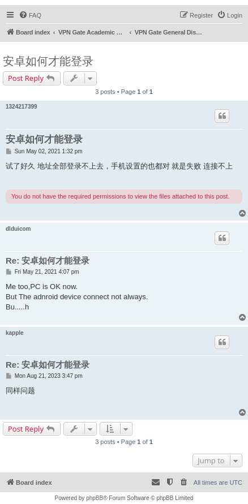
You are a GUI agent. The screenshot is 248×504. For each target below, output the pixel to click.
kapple (15, 333)
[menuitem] (30, 15)
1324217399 (21, 107)
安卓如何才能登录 (48, 61)
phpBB (94, 498)
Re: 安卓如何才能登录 (47, 260)
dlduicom (18, 229)
